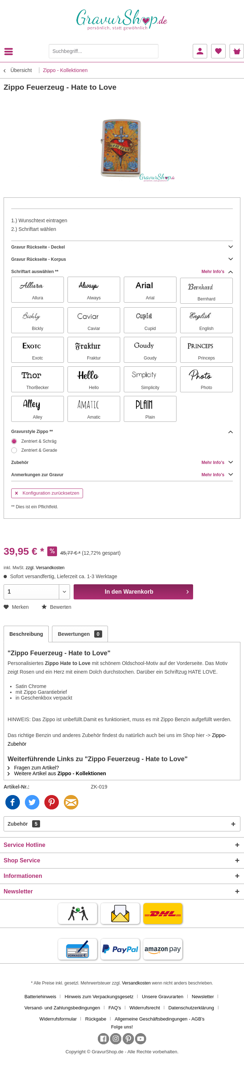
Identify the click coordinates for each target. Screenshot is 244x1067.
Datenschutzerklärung (191, 1007)
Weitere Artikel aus (57, 773)
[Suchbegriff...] (103, 51)
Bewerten (56, 607)
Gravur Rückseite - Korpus (122, 259)
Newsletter (203, 996)
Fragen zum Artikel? (33, 768)
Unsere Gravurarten (162, 996)
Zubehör (122, 462)
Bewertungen (80, 634)
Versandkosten (136, 983)
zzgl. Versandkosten (45, 567)
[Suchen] (151, 51)
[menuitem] (10, 51)
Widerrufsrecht (145, 1007)
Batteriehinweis (40, 996)
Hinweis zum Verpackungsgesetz (99, 996)
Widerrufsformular (58, 1019)
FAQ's (114, 1007)
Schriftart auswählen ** (122, 271)
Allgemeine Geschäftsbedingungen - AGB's (160, 1019)
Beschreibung (26, 634)
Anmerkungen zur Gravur (122, 474)
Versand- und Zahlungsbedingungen (62, 1007)
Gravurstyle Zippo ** (122, 431)
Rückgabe (95, 1019)
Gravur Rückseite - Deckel (122, 247)
